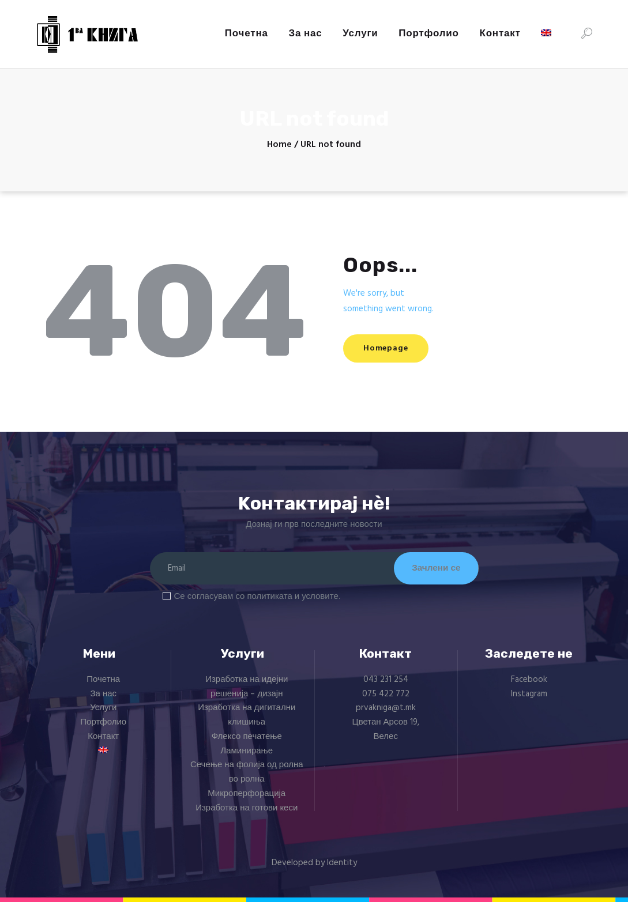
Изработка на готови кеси (246, 815)
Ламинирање (246, 758)
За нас (103, 701)
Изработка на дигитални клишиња (246, 722)
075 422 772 (385, 701)
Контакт (103, 744)
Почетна (103, 687)
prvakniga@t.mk (386, 715)
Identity (342, 870)
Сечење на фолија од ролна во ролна (246, 779)
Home (279, 145)
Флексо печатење (247, 744)
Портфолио (103, 730)
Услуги (103, 715)
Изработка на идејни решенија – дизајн (246, 694)
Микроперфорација (246, 801)
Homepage (394, 348)
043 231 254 (385, 687)
